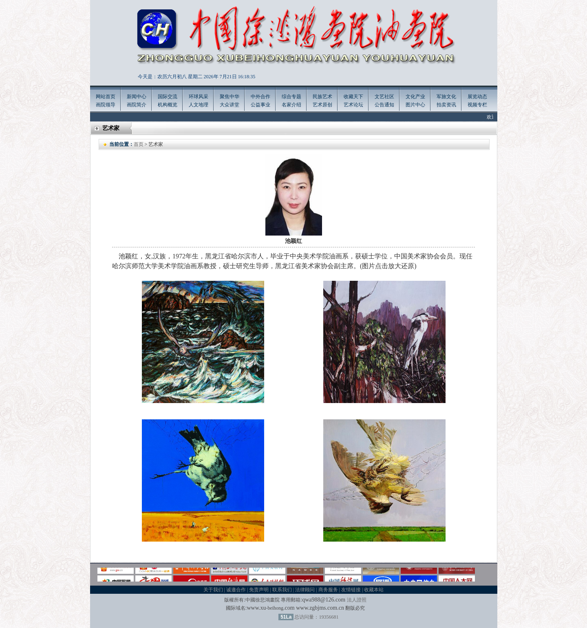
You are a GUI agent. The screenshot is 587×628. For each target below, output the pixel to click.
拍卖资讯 (446, 105)
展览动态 (477, 96)
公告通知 (384, 105)
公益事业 (260, 105)
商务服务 (328, 590)
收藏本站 (374, 590)
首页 (138, 144)
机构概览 (167, 105)
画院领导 (105, 105)
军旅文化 (446, 96)
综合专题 (291, 96)
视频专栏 (477, 105)
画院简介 (136, 105)
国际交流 (167, 96)
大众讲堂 (229, 105)
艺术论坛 (353, 105)
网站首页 (105, 96)
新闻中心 (136, 96)
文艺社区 (384, 96)
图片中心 (415, 105)
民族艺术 (322, 96)
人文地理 (198, 105)
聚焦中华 (229, 96)
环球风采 (198, 96)
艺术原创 (322, 105)
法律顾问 (305, 590)
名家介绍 (291, 105)
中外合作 (260, 96)
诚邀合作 (236, 590)
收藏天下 (353, 96)
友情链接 (351, 590)
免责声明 (259, 590)
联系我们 (282, 590)
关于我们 (213, 590)
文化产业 (415, 96)
